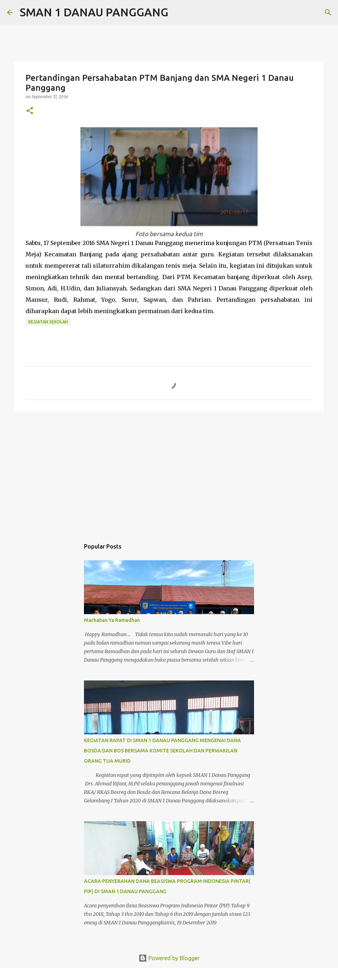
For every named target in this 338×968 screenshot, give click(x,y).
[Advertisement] (169, 471)
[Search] (178, 12)
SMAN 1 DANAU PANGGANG (94, 12)
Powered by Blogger (169, 958)
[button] (30, 111)
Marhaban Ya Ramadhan (112, 620)
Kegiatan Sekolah (48, 321)
